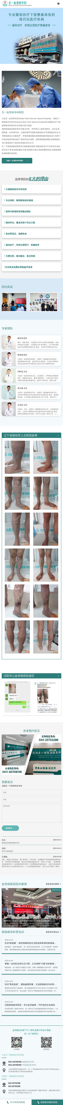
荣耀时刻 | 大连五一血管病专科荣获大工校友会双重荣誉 (26, 921)
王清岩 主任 (22, 405)
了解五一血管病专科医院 (17, 160)
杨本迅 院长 (22, 338)
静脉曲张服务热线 (47, 1102)
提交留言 (10, 828)
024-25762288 (14, 1086)
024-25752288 (14, 1083)
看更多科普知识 (53, 932)
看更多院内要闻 (53, 884)
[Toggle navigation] (58, 4)
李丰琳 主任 (22, 388)
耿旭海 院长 (22, 355)
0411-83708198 (14, 1062)
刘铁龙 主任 (22, 372)
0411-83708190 (14, 1065)
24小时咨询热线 (16, 1102)
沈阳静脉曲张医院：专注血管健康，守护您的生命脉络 (30, 1005)
